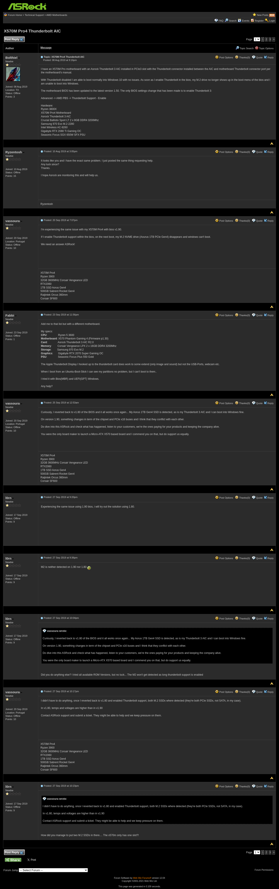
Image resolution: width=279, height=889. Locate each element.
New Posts (263, 15)
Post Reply (14, 39)
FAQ (221, 20)
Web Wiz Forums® (142, 878)
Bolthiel (12, 57)
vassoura (13, 221)
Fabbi (11, 315)
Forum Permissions (265, 870)
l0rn (9, 498)
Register (259, 20)
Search (232, 20)
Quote (259, 57)
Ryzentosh (14, 152)
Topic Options (264, 48)
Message (46, 47)
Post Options (224, 57)
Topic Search (244, 48)
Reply (270, 57)
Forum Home (15, 15)
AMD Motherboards (56, 15)
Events (243, 20)
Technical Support (34, 15)
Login (272, 20)
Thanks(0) (242, 57)
